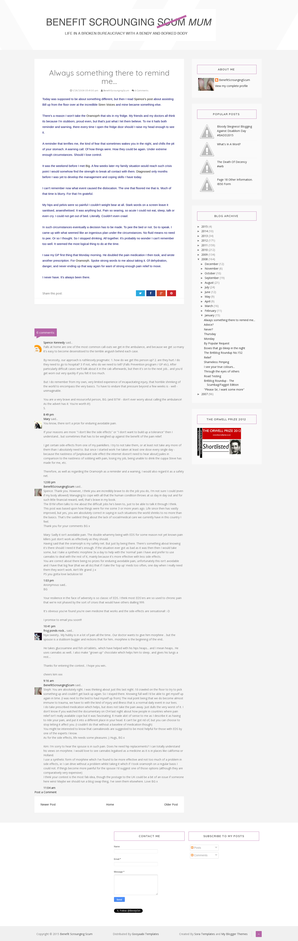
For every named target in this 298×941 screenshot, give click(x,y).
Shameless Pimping (216, 362)
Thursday (210, 334)
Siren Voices (107, 104)
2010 (205, 250)
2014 (205, 231)
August (209, 282)
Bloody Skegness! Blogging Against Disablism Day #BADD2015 (234, 131)
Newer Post (48, 804)
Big (88, 166)
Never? (208, 329)
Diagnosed (143, 171)
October (210, 273)
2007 (205, 394)
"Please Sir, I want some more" (224, 389)
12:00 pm (49, 482)
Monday (209, 339)
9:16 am (48, 681)
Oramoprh (93, 115)
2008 (205, 259)
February (211, 311)
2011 (205, 245)
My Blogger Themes (234, 934)
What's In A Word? (229, 144)
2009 (205, 254)
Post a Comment (45, 792)
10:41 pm (49, 626)
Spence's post (143, 99)
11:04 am (49, 788)
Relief (207, 357)
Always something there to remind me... (229, 320)
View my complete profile (231, 86)
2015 (205, 226)
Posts (196, 847)
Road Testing (212, 376)
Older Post (171, 804)
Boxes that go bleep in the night (224, 348)
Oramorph (82, 260)
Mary (46, 419)
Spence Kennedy (54, 342)
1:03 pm (48, 580)
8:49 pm (48, 414)
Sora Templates (204, 934)
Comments (199, 855)
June (208, 292)
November (212, 268)
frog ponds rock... (54, 630)
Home (110, 804)
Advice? (208, 324)
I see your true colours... (219, 367)
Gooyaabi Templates (145, 934)
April (208, 301)
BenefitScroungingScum (58, 486)
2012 (205, 240)
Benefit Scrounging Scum (76, 934)
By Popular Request (216, 343)
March (209, 306)
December (212, 264)
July (207, 287)
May (208, 296)
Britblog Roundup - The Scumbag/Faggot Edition (221, 383)
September (212, 278)
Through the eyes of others (221, 371)
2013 (205, 236)
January (210, 315)
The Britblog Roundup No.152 (223, 353)
